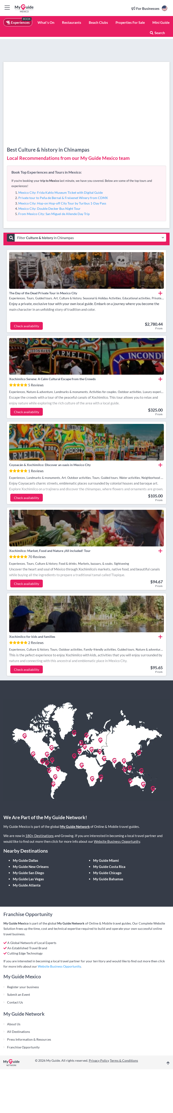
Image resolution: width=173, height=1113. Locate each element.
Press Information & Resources (29, 1039)
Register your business (23, 987)
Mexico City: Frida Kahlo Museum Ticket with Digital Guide (60, 192)
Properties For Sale (130, 22)
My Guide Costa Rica (109, 867)
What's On (46, 22)
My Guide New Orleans (31, 867)
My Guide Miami (106, 860)
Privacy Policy (99, 1060)
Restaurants (71, 22)
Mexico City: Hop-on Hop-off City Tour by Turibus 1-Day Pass (62, 203)
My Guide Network (75, 826)
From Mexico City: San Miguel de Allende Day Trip (54, 214)
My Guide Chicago (107, 873)
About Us (13, 1024)
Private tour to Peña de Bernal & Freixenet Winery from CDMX (63, 198)
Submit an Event (18, 994)
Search (157, 33)
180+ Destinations (39, 836)
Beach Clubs (98, 22)
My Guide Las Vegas (28, 879)
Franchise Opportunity (23, 1047)
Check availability (26, 326)
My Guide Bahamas (108, 879)
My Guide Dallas (25, 860)
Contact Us (15, 1002)
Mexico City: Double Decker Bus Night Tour (49, 208)
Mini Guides (161, 22)
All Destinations (18, 1032)
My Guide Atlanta (27, 885)
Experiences (18, 22)
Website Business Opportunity (117, 841)
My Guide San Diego (28, 873)
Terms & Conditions (124, 1060)
